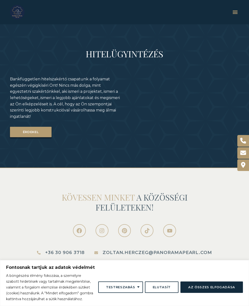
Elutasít (162, 287)
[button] (235, 12)
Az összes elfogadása (211, 287)
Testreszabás (120, 287)
